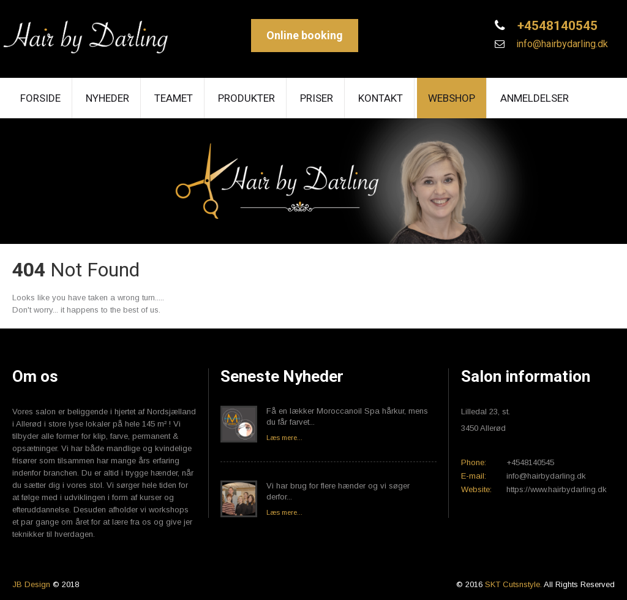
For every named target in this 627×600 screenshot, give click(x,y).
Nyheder (107, 98)
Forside (40, 98)
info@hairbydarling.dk (561, 44)
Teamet (173, 98)
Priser (316, 98)
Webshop (451, 98)
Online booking (304, 35)
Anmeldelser (534, 98)
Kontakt (380, 98)
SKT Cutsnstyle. (514, 584)
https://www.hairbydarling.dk (556, 489)
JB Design (31, 584)
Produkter (246, 98)
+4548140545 (556, 25)
